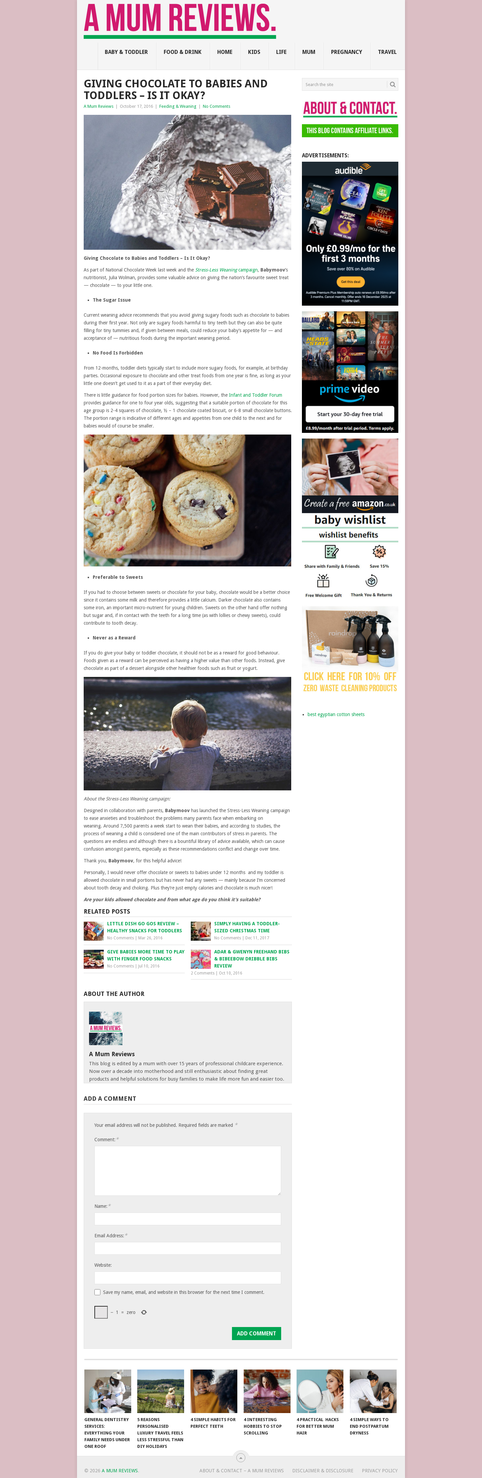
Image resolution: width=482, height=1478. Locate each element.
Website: (103, 1265)
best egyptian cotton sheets (336, 714)
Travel (387, 52)
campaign (226, 270)
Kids (254, 52)
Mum (308, 52)
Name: (102, 1206)
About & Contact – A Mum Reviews (241, 1470)
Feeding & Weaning (177, 106)
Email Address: (110, 1235)
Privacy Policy (380, 1470)
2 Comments (203, 973)
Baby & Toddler (126, 52)
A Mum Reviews (98, 106)
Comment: (106, 1139)
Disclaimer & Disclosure (322, 1470)
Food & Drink (183, 52)
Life (281, 52)
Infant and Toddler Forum (255, 395)
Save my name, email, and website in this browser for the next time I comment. (183, 1292)
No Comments (216, 106)
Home (224, 52)
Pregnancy (346, 52)
